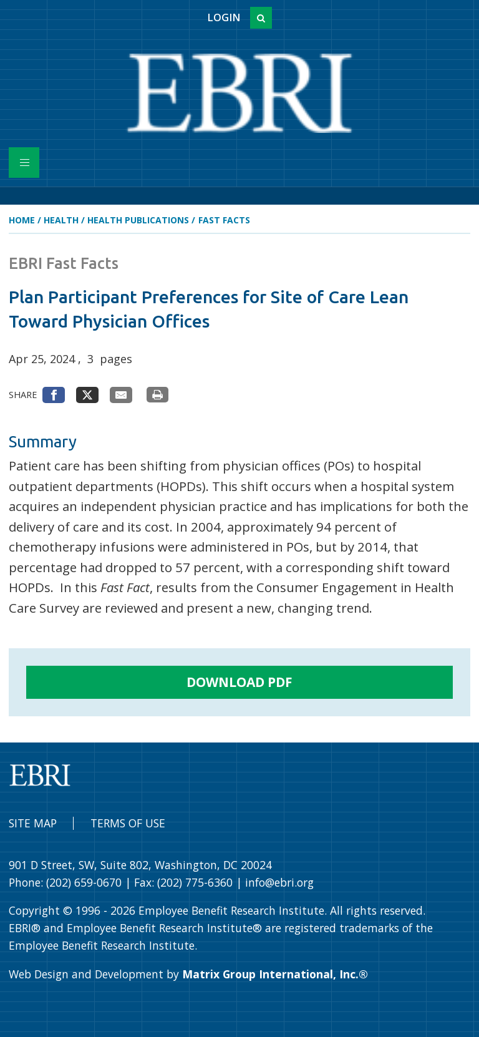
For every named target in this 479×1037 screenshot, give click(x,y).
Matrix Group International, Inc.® (275, 973)
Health (61, 220)
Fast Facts (224, 220)
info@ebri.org (279, 882)
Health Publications (138, 220)
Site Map (33, 822)
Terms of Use (127, 822)
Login (223, 17)
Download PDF (239, 682)
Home (22, 220)
